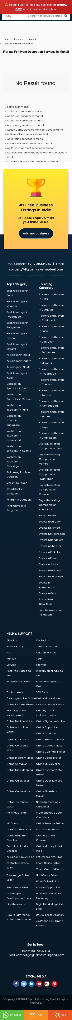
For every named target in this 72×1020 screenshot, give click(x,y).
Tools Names (15, 692)
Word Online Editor (47, 881)
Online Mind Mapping (20, 770)
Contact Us (43, 640)
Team (39, 658)
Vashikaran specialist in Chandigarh (14, 461)
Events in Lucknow (50, 570)
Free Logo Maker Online (21, 698)
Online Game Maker (48, 758)
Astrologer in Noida (19, 367)
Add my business (36, 233)
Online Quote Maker (19, 791)
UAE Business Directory (50, 915)
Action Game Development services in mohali (35, 130)
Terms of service (46, 646)
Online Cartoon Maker (50, 745)
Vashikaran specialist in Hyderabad (14, 435)
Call (60, 1015)
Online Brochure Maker (50, 739)
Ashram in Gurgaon (19, 500)
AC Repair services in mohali (25, 120)
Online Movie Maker (48, 698)
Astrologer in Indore (19, 361)
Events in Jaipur (48, 564)
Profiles (11, 658)
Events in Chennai (50, 546)
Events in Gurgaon (50, 521)
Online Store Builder (19, 829)
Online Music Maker (48, 764)
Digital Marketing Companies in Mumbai (49, 459)
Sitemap (41, 665)
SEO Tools (42, 692)
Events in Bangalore (51, 540)
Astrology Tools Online (20, 857)
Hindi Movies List (16, 904)
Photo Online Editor (48, 863)
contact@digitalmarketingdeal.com (40, 955)
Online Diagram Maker (21, 758)
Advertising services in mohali (25, 139)
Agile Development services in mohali (30, 148)
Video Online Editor (48, 869)
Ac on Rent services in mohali (25, 116)
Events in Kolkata (49, 552)
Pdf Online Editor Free (49, 857)
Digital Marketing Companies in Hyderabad (49, 474)
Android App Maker (48, 887)
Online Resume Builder (50, 823)
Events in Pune (48, 558)
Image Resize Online (19, 681)
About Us (12, 640)
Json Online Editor (18, 887)
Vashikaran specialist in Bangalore (14, 420)
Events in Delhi (47, 515)
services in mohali (18, 107)
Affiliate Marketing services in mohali (29, 143)
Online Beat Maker (18, 739)
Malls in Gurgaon (17, 483)
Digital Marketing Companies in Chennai (49, 489)
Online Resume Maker (20, 704)
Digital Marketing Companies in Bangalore (49, 504)
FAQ (9, 652)
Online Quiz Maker (18, 780)
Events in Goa (47, 593)
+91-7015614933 (41, 951)
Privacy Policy (15, 646)
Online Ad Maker (46, 733)
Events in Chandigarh (52, 576)
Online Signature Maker (50, 721)
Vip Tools (12, 823)
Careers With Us (46, 652)
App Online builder (47, 829)
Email (35, 1015)
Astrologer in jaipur (18, 355)
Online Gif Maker (17, 764)
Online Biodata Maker (20, 721)
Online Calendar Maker (50, 752)
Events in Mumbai (49, 528)
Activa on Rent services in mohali (27, 134)
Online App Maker (47, 727)
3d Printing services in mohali (25, 111)
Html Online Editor (47, 875)
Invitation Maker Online (50, 704)
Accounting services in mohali (25, 125)
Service (11, 665)
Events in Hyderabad (52, 534)
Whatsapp (12, 1015)
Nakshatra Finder (17, 813)
